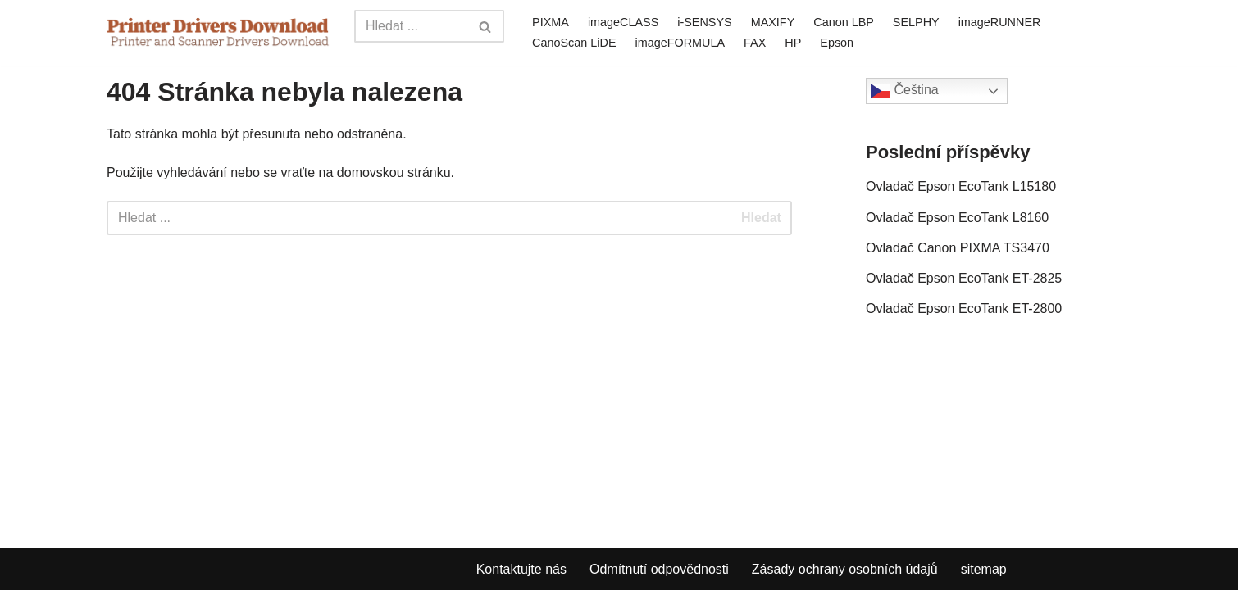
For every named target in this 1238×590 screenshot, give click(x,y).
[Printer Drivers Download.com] (218, 32)
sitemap (984, 569)
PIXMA (550, 22)
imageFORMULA (680, 42)
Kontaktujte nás (521, 569)
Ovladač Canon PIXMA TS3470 (957, 248)
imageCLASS (623, 22)
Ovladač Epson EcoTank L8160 (957, 218)
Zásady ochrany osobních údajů (845, 569)
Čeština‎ (905, 91)
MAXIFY (773, 22)
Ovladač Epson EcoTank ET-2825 (964, 278)
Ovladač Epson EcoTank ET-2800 (964, 308)
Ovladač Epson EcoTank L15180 (961, 186)
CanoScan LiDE (574, 42)
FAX (755, 42)
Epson (836, 42)
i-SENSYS (704, 22)
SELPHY (916, 22)
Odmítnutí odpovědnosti (659, 569)
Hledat (761, 218)
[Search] (410, 26)
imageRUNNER (999, 22)
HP (793, 42)
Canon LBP (843, 22)
